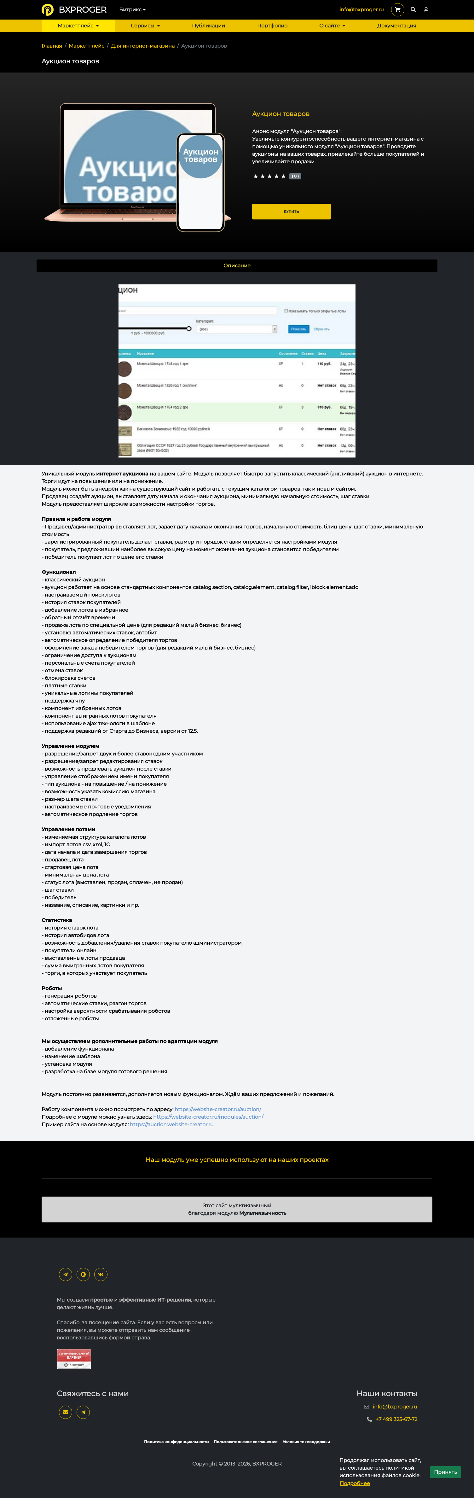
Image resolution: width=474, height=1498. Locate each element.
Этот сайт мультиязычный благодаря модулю (237, 1209)
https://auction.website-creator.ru (172, 1125)
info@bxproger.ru (361, 10)
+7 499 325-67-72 (396, 1419)
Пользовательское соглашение (246, 1441)
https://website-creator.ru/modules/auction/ (208, 1117)
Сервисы (145, 26)
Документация (396, 26)
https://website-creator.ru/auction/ (218, 1109)
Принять (445, 1472)
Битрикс (132, 10)
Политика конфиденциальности (176, 1441)
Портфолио (272, 26)
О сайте (332, 26)
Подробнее (355, 1483)
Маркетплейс (78, 26)
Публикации (208, 26)
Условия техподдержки (306, 1441)
